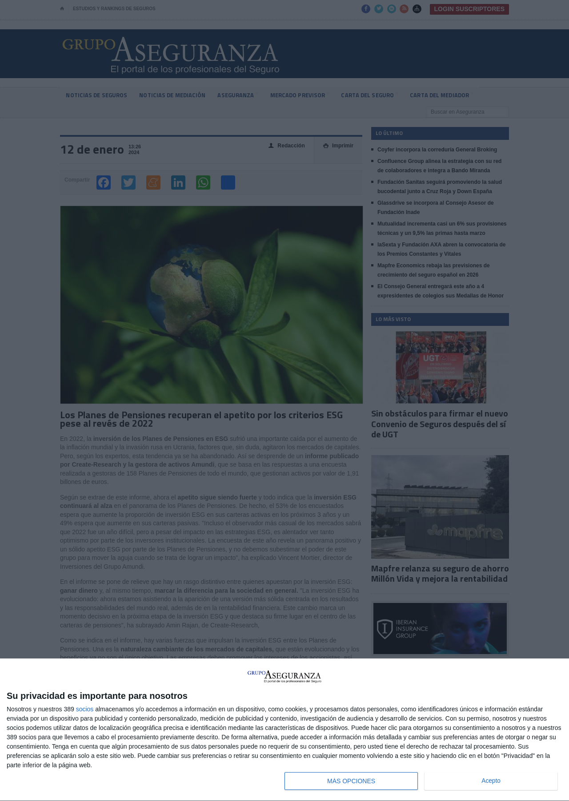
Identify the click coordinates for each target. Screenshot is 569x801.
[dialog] (284, 730)
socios (85, 709)
